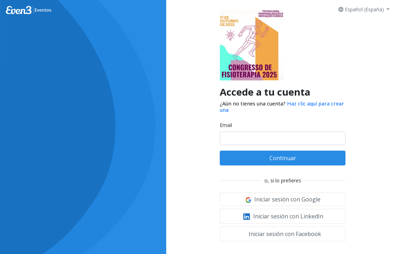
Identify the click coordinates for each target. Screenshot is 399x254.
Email (226, 125)
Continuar (282, 158)
